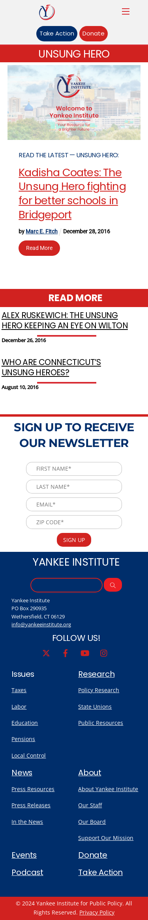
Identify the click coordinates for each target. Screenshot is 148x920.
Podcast (27, 872)
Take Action (56, 33)
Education (24, 722)
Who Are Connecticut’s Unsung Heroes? (51, 367)
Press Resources (32, 789)
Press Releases (31, 805)
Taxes (18, 690)
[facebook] (65, 652)
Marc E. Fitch (42, 231)
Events (24, 854)
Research (96, 674)
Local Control (28, 755)
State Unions (95, 706)
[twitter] (46, 652)
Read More (39, 248)
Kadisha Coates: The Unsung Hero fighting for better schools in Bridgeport (72, 193)
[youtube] (85, 652)
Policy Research (98, 690)
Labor (18, 706)
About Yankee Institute (108, 789)
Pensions (23, 739)
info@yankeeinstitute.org (41, 624)
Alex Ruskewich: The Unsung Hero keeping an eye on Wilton (65, 320)
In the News (27, 821)
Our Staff (90, 805)
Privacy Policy (96, 912)
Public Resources (100, 722)
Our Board (92, 821)
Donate (93, 33)
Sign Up (74, 540)
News (21, 772)
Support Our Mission (105, 838)
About (89, 772)
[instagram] (104, 652)
